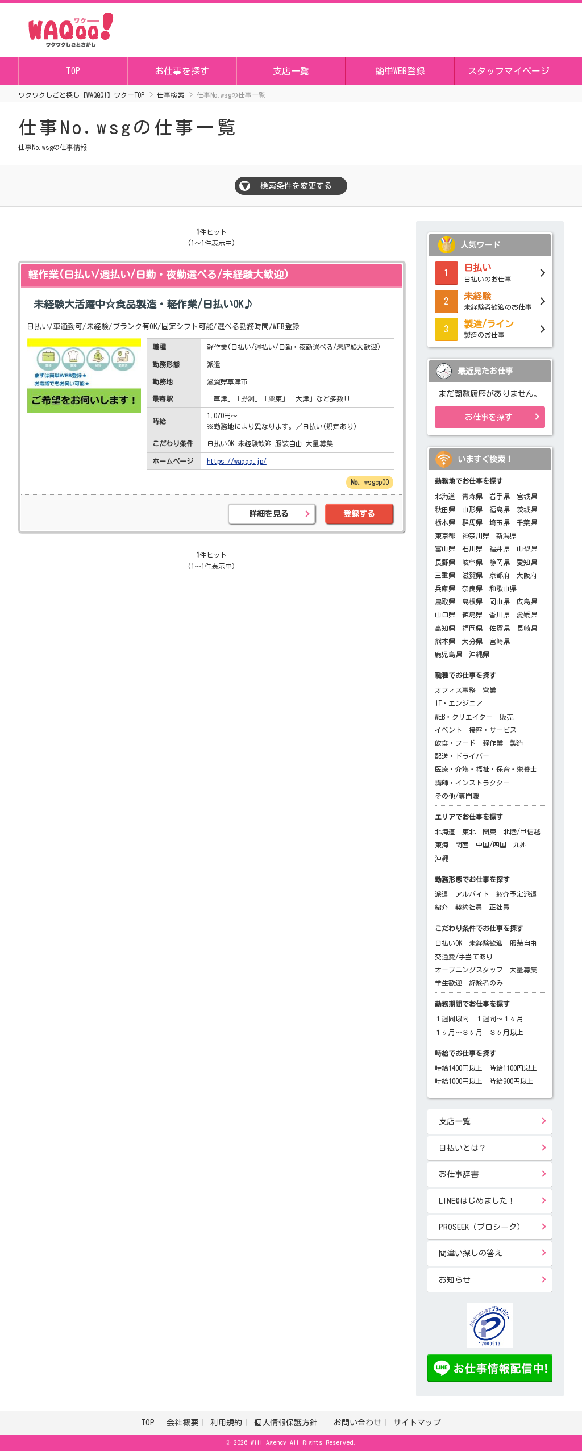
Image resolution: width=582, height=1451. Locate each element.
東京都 (445, 535)
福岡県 (472, 628)
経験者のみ (486, 982)
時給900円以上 (511, 1081)
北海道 (445, 496)
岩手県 (499, 496)
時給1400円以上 (459, 1068)
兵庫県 (445, 588)
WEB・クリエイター (464, 716)
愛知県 (527, 562)
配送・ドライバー (462, 755)
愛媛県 (527, 614)
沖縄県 (479, 654)
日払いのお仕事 (490, 271)
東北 (469, 831)
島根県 (472, 601)
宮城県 (527, 496)
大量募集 (523, 969)
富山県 (445, 548)
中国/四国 (491, 844)
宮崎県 (499, 641)
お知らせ (455, 1280)
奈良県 (472, 588)
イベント (448, 729)
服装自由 (523, 942)
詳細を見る (269, 514)
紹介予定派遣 (516, 894)
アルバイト (472, 894)
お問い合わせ (357, 1423)
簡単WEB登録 (400, 71)
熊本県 (445, 641)
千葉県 (527, 522)
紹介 (441, 907)
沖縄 (441, 858)
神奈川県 (475, 535)
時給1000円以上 (459, 1081)
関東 (489, 831)
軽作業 (493, 742)
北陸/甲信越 (522, 831)
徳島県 (472, 614)
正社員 (499, 907)
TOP (73, 71)
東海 (441, 844)
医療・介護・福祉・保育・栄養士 (486, 769)
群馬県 (472, 522)
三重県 (445, 575)
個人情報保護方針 (288, 1423)
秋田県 (445, 509)
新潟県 (506, 535)
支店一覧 (291, 71)
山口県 (445, 614)
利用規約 (226, 1423)
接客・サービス (493, 729)
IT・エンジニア (459, 703)
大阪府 (527, 575)
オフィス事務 (455, 690)
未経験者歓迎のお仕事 (490, 300)
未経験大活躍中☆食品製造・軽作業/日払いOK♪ (143, 304)
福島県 (499, 509)
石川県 (472, 548)
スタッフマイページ (509, 71)
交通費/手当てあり (464, 956)
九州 (520, 844)
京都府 (499, 575)
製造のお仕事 (490, 328)
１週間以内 (452, 1018)
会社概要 (182, 1423)
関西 (462, 844)
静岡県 (499, 562)
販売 (506, 716)
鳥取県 (445, 601)
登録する (359, 514)
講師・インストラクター (472, 782)
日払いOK (448, 942)
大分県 (472, 641)
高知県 (445, 628)
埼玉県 (499, 522)
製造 (516, 742)
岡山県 (499, 601)
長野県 (445, 562)
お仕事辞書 (459, 1174)
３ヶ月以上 (506, 1032)
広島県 (527, 601)
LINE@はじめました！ (477, 1201)
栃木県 (445, 522)
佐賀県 (499, 628)
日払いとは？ (463, 1148)
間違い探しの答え (470, 1253)
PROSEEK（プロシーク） (482, 1227)
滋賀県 (472, 575)
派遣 (441, 894)
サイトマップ (417, 1423)
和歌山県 (503, 588)
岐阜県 (472, 562)
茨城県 (527, 509)
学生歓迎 (448, 982)
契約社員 (469, 907)
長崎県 (527, 628)
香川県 (499, 614)
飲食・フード (455, 742)
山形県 (472, 509)
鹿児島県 (448, 654)
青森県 (472, 496)
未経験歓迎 (486, 942)
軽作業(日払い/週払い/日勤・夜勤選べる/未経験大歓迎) (158, 274)
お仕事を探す (182, 71)
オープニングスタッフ (469, 969)
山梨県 (527, 548)
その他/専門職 (457, 795)
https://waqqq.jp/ (237, 461)
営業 (489, 690)
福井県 (499, 548)
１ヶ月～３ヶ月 (459, 1032)
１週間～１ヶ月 (499, 1018)
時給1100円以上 (513, 1068)
